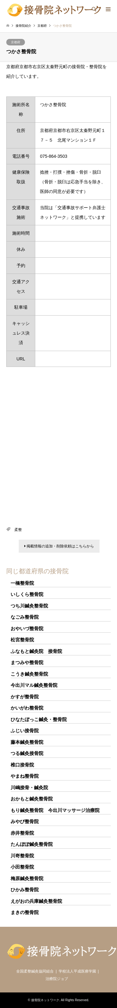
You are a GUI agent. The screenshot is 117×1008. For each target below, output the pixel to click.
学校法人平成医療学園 (77, 971)
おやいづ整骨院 (27, 628)
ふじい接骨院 (25, 730)
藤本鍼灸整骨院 (27, 742)
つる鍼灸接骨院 (27, 753)
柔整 (18, 529)
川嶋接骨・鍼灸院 (29, 787)
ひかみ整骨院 (25, 889)
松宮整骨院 (22, 639)
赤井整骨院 (22, 833)
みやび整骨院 (25, 821)
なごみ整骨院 (25, 617)
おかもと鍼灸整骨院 (32, 798)
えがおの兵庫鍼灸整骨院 (36, 901)
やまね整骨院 (25, 776)
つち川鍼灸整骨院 (29, 605)
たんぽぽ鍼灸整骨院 (32, 844)
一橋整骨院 (22, 583)
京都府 (15, 42)
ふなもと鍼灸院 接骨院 (36, 651)
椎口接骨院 (22, 764)
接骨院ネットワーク (45, 1000)
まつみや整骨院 (27, 662)
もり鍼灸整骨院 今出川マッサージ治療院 (55, 810)
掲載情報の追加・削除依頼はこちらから (59, 546)
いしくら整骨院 (27, 594)
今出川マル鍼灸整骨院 (34, 685)
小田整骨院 (22, 867)
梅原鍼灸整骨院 (27, 878)
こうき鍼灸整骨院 (29, 674)
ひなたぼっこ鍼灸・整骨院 (39, 719)
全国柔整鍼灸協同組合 (35, 971)
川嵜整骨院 (22, 855)
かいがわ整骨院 (27, 707)
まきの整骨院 (25, 912)
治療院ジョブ (57, 979)
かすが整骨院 (25, 696)
